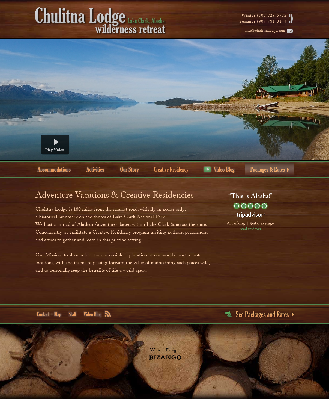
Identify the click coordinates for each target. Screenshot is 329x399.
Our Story (129, 169)
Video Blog (219, 169)
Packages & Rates (269, 169)
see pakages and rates (259, 314)
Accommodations (54, 169)
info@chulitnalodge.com (265, 31)
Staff (73, 314)
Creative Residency (170, 170)
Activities (95, 169)
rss (108, 313)
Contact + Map (49, 314)
